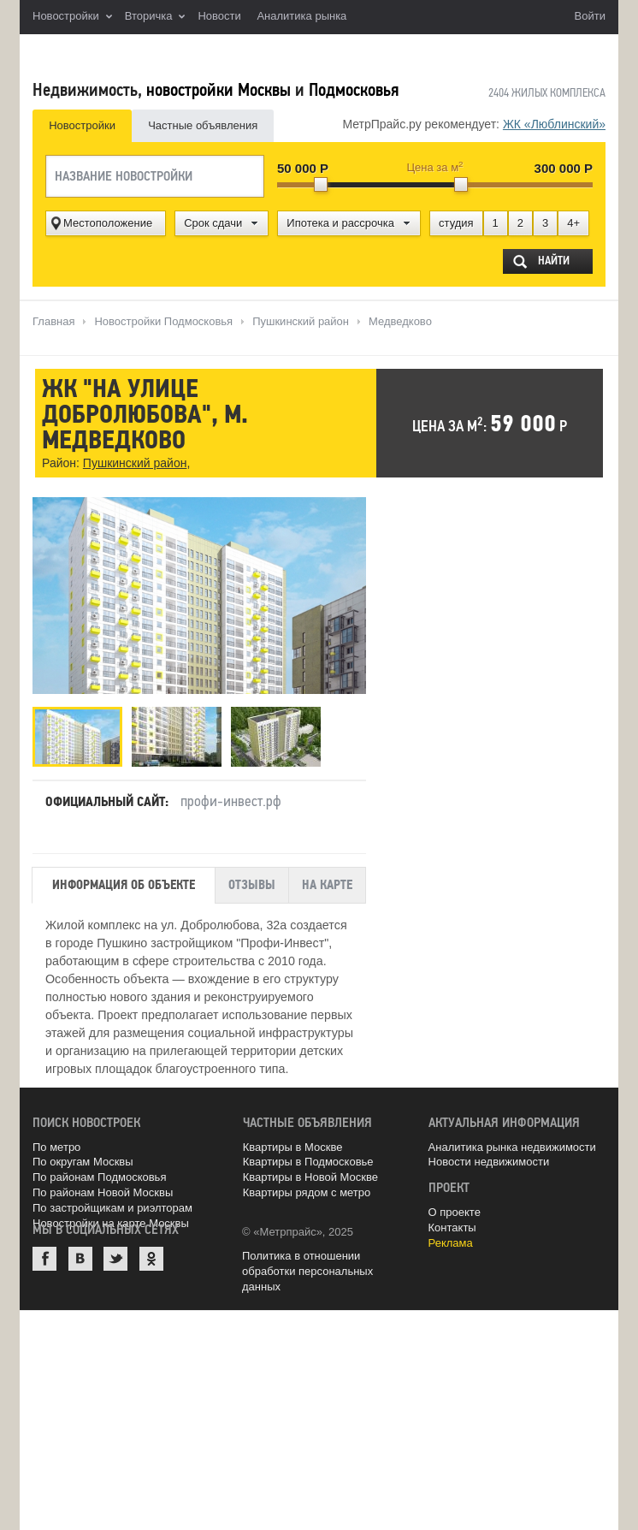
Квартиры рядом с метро (307, 1189)
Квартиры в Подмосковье (308, 1159)
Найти (553, 260)
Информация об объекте (124, 882)
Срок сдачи (213, 222)
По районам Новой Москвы (102, 1189)
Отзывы (251, 882)
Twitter (115, 1255)
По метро (56, 1143)
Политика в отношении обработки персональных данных (307, 1268)
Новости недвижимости (489, 1159)
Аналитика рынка (301, 15)
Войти (590, 15)
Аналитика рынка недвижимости (512, 1143)
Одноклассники (151, 1255)
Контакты (452, 1224)
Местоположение (107, 222)
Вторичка (155, 17)
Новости (219, 15)
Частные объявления (202, 125)
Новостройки (72, 17)
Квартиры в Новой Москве (310, 1174)
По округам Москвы (82, 1159)
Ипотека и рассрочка (340, 222)
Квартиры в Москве (293, 1143)
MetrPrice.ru (122, 53)
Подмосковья (354, 90)
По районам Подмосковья (99, 1174)
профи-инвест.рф (230, 797)
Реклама (450, 1239)
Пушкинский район (134, 464)
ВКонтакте (80, 1255)
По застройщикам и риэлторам (112, 1205)
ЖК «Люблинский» (554, 124)
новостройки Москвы (218, 90)
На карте (327, 882)
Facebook (44, 1255)
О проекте (454, 1208)
